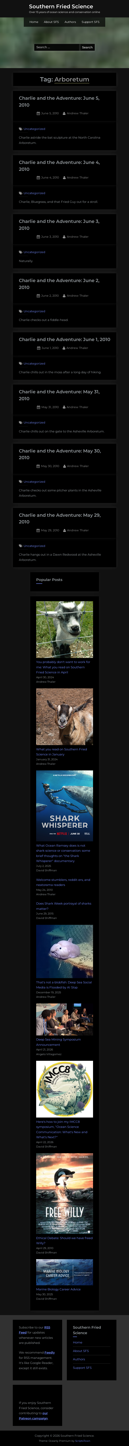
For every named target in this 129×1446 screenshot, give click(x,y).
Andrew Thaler (78, 113)
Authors (70, 22)
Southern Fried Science (61, 6)
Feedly (49, 1352)
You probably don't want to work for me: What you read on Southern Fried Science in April (63, 667)
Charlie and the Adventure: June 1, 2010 (64, 339)
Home (33, 22)
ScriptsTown (82, 1440)
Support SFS (91, 22)
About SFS (51, 22)
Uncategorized (34, 129)
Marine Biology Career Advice (58, 1289)
